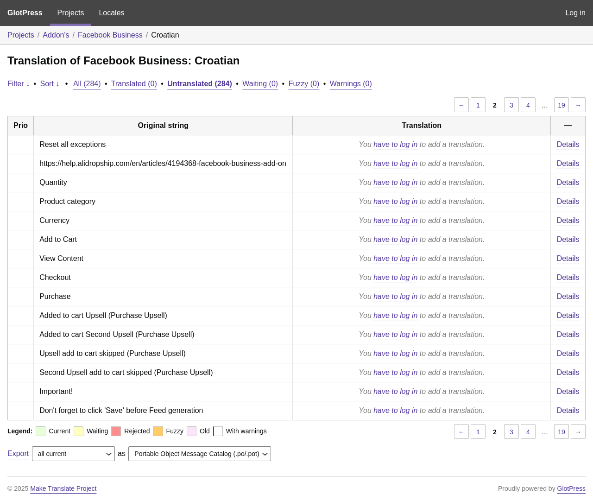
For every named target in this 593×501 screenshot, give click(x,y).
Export (18, 453)
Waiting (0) (260, 84)
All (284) (87, 84)
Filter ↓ (18, 84)
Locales (111, 13)
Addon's (56, 35)
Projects (70, 13)
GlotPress (25, 13)
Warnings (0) (351, 84)
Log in (575, 13)
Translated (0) (134, 84)
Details (568, 144)
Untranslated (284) (199, 84)
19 (561, 105)
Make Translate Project (63, 488)
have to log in (395, 144)
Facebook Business (110, 35)
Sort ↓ (50, 84)
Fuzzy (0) (304, 84)
